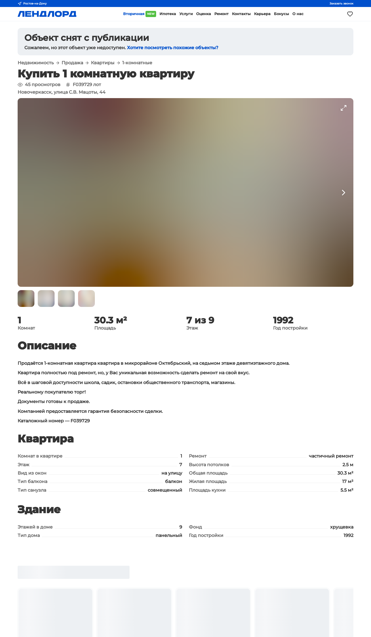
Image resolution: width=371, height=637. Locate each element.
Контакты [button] (241, 14)
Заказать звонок (341, 3)
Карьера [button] (262, 14)
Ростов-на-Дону (32, 4)
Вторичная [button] (139, 14)
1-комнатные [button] (137, 62)
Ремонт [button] (221, 14)
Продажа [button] (72, 62)
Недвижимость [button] (36, 62)
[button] (26, 298)
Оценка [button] (203, 14)
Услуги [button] (186, 14)
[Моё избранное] (350, 14)
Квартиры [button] (102, 62)
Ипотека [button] (167, 14)
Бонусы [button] (281, 14)
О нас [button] (298, 14)
